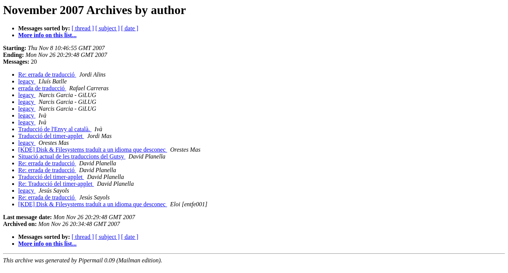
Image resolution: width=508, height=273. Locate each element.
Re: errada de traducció (47, 74)
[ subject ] (108, 28)
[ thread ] (83, 28)
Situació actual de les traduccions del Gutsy (71, 156)
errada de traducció (42, 88)
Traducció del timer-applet (51, 136)
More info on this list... (47, 35)
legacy (27, 81)
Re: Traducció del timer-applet (56, 183)
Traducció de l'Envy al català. (54, 129)
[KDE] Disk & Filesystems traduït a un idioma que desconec (92, 149)
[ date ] (129, 28)
